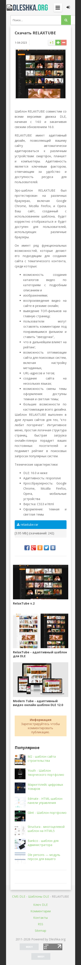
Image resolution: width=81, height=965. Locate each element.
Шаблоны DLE (38, 896)
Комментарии (40, 911)
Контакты (40, 918)
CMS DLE (18, 896)
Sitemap (40, 930)
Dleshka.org (27, 7)
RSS (40, 924)
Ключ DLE (40, 905)
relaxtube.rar (27, 524)
